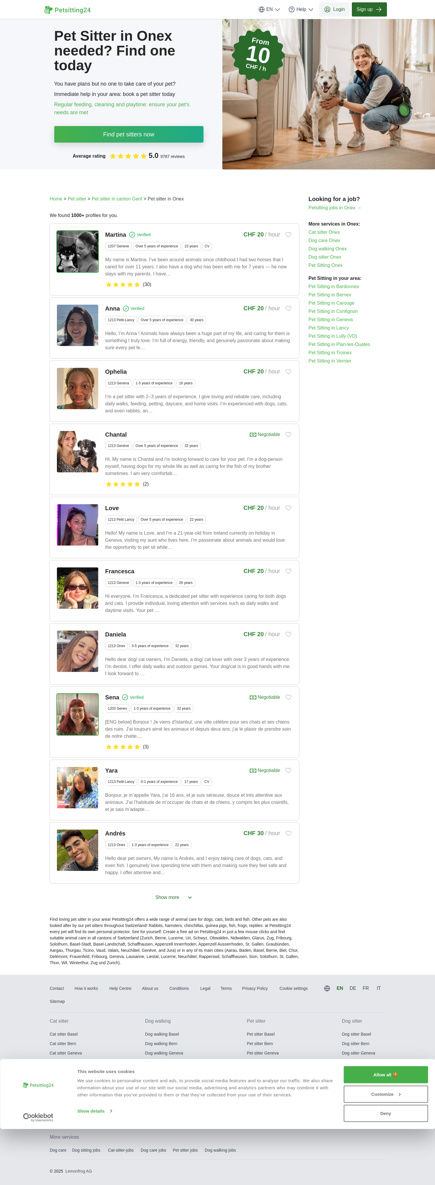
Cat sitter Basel (64, 1034)
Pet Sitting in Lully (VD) (332, 336)
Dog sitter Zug (355, 1100)
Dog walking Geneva (164, 1053)
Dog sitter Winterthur (361, 1090)
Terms (226, 988)
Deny (385, 1169)
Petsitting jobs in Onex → (335, 207)
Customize (386, 1150)
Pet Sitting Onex (325, 265)
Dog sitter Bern (355, 1043)
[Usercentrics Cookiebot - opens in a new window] (38, 1173)
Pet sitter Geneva (263, 1053)
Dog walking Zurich (162, 1109)
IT (379, 988)
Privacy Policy (255, 988)
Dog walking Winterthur (166, 1090)
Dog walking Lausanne (166, 1062)
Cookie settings (294, 988)
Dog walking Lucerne (164, 1072)
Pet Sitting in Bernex (329, 294)
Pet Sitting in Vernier (329, 360)
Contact (57, 988)
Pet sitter (77, 198)
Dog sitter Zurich (357, 1109)
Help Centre (120, 988)
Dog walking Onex (327, 248)
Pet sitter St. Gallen (265, 1081)
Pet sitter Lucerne (263, 1072)
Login (334, 9)
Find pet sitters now (128, 134)
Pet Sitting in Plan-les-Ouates (339, 344)
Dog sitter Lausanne (360, 1062)
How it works (86, 988)
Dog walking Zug (160, 1100)
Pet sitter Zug (259, 1100)
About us (150, 988)
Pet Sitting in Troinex (330, 352)
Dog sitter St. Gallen (360, 1081)
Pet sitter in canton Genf (117, 198)
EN (269, 9)
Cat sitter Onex (324, 232)
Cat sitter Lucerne (66, 1072)
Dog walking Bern (161, 1043)
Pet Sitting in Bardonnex (333, 286)
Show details (91, 1166)
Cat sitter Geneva (66, 1053)
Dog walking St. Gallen (166, 1081)
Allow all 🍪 (385, 1130)
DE (352, 988)
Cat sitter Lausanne (68, 1062)
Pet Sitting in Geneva (330, 319)
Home (56, 198)
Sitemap (57, 1001)
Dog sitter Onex (324, 256)
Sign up (369, 9)
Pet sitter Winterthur (265, 1090)
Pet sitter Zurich (261, 1109)
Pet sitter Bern (260, 1043)
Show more (174, 897)
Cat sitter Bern (63, 1043)
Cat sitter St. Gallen (68, 1081)
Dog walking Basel (162, 1034)
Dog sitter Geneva (358, 1053)
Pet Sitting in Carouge (331, 303)
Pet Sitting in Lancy (328, 327)
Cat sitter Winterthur (68, 1090)
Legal (205, 988)
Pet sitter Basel (261, 1034)
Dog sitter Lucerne (358, 1072)
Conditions (179, 988)
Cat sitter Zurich (64, 1109)
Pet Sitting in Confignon (333, 311)
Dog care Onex (324, 240)
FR (366, 988)
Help (301, 9)
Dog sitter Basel (356, 1034)
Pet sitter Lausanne (265, 1062)
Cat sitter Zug (62, 1100)
